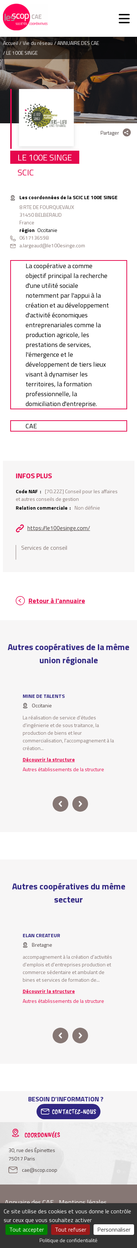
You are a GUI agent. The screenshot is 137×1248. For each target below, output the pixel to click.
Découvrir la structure (49, 759)
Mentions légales (83, 1202)
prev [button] (60, 804)
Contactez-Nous (74, 1112)
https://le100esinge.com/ (58, 527)
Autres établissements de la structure (63, 769)
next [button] (80, 804)
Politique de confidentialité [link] (68, 1240)
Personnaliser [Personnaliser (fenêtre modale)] (113, 1229)
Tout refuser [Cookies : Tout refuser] (70, 1229)
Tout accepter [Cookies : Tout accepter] (26, 1229)
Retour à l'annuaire (56, 601)
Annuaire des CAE (29, 1202)
